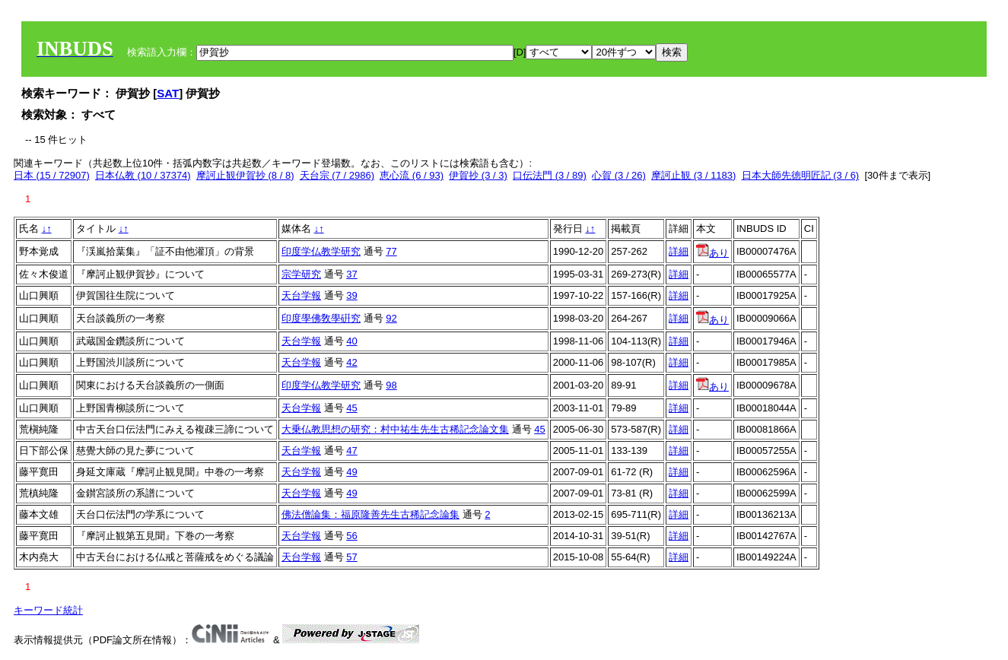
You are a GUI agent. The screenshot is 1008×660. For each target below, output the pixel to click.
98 (391, 385)
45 (351, 408)
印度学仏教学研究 (321, 251)
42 (351, 362)
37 (351, 274)
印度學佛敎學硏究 (321, 318)
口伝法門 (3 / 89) (550, 175)
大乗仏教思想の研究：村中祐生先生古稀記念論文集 (395, 429)
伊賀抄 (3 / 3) (478, 175)
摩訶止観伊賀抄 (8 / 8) (245, 175)
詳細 (678, 251)
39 (351, 295)
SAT (168, 93)
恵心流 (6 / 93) (412, 175)
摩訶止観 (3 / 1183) (693, 175)
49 (351, 472)
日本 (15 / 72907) (52, 175)
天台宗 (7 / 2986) (337, 175)
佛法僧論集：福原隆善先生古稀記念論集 (370, 514)
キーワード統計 (48, 610)
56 (351, 535)
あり (712, 253)
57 (351, 557)
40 (351, 341)
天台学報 (301, 295)
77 (391, 251)
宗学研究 (301, 274)
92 (391, 318)
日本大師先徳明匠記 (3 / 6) (801, 175)
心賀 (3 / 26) (619, 175)
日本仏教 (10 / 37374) (143, 175)
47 (351, 450)
